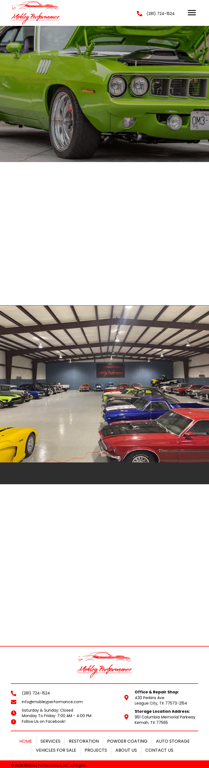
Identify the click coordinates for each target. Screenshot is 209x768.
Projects (96, 714)
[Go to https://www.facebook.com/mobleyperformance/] (13, 685)
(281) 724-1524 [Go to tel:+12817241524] (36, 656)
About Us (126, 714)
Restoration (84, 705)
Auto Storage (173, 705)
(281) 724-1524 (160, 13)
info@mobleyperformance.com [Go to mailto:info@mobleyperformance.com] (52, 665)
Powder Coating (127, 705)
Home (25, 705)
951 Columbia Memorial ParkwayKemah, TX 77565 (165, 683)
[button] (192, 12)
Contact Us (159, 714)
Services (50, 705)
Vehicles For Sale (56, 714)
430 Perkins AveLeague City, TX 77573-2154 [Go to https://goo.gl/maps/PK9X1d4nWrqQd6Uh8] (161, 661)
